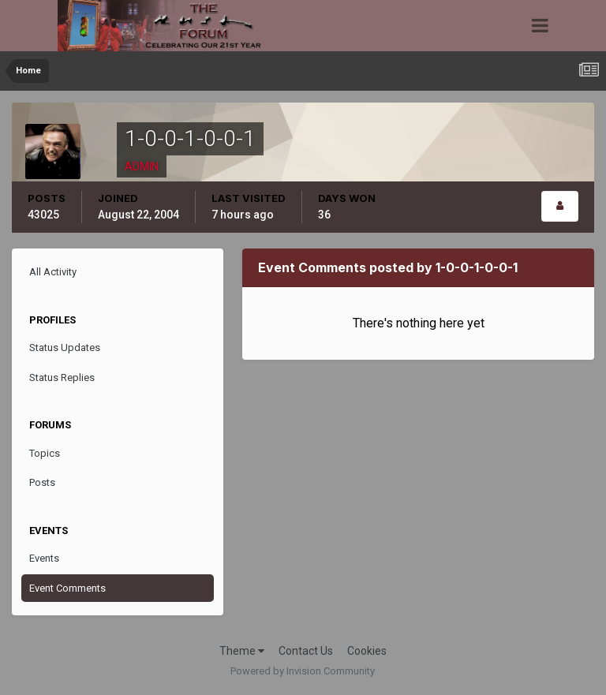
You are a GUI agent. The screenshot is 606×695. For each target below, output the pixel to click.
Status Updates (64, 347)
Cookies (367, 651)
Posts (42, 482)
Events (44, 558)
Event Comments (67, 588)
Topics (44, 453)
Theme (241, 651)
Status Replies (62, 377)
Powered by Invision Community (302, 671)
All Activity (53, 272)
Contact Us (306, 651)
